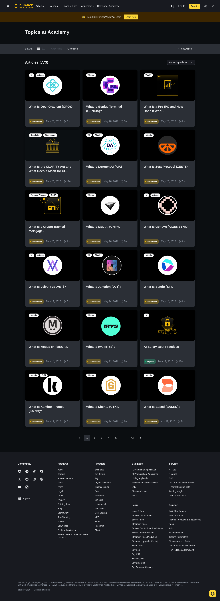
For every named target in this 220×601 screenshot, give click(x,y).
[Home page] (23, 6)
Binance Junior (102, 487)
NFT (97, 517)
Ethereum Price (139, 524)
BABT (97, 521)
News (60, 482)
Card (97, 491)
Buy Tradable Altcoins (142, 567)
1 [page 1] (87, 438)
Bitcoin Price (138, 519)
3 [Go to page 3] (101, 438)
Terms (60, 495)
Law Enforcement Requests (182, 545)
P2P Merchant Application (144, 469)
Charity (98, 530)
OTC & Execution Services (181, 482)
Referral (173, 474)
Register (195, 6)
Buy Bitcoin (137, 545)
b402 (134, 495)
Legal (60, 491)
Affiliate (172, 469)
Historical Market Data (179, 487)
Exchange (99, 469)
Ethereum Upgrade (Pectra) (145, 541)
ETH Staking (101, 513)
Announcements (65, 478)
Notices (61, 521)
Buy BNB (136, 550)
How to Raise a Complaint (181, 550)
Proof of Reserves (177, 495)
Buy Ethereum (138, 563)
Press (60, 487)
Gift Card (99, 500)
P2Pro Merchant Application (145, 474)
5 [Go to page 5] (116, 438)
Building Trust (64, 504)
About (60, 469)
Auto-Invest (100, 508)
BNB (171, 478)
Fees (171, 524)
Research (99, 526)
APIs (171, 528)
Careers (61, 474)
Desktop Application (67, 530)
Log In (181, 6)
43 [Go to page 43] (132, 438)
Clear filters (72, 49)
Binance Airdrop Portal (179, 541)
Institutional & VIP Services (145, 482)
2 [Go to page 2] (94, 438)
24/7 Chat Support (177, 511)
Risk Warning (64, 517)
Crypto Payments (103, 482)
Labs (134, 487)
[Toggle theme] (213, 6)
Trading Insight (176, 491)
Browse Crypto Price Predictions (147, 528)
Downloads (63, 526)
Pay (96, 478)
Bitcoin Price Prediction (143, 532)
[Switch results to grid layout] (38, 48)
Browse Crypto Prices (142, 515)
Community (63, 513)
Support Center (176, 515)
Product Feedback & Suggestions (185, 519)
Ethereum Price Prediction (144, 537)
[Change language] (206, 6)
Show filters (184, 48)
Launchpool (100, 504)
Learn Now (131, 17)
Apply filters (56, 49)
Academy (99, 495)
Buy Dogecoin (138, 558)
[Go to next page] (140, 438)
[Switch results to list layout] (43, 48)
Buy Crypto (100, 474)
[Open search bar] (171, 6)
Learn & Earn (138, 511)
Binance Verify (176, 532)
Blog (60, 508)
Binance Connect (140, 491)
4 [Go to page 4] (108, 438)
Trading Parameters (178, 537)
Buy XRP (136, 554)
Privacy (61, 500)
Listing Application (140, 478)
